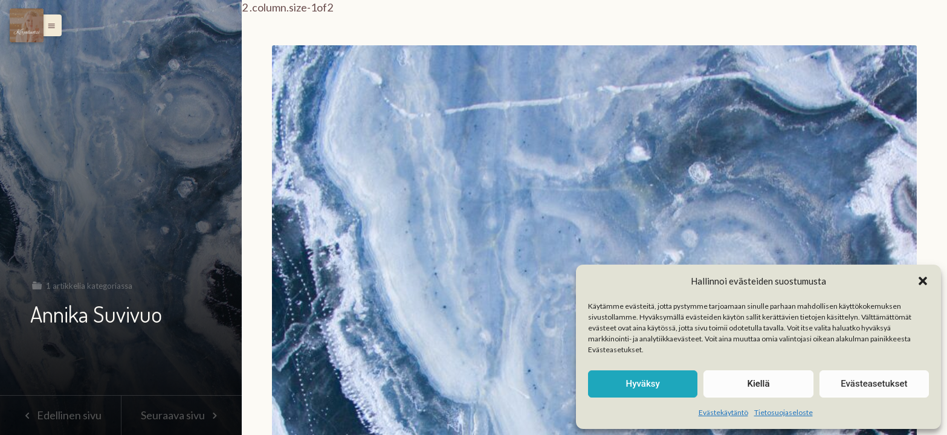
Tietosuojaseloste (783, 412)
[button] (923, 281)
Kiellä (758, 383)
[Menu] (27, 25)
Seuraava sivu (181, 415)
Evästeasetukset (874, 383)
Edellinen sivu (60, 415)
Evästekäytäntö (723, 412)
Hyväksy (643, 383)
